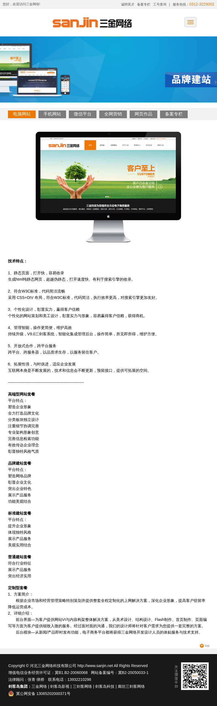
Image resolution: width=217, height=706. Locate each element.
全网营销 (113, 114)
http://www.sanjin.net (95, 665)
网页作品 (143, 114)
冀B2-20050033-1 (133, 672)
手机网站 (52, 114)
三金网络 (39, 686)
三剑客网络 (82, 686)
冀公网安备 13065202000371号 (39, 693)
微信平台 (82, 114)
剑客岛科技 (104, 686)
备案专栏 (143, 4)
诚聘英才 (127, 4)
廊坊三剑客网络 (131, 686)
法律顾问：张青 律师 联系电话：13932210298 (49, 679)
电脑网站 (22, 114)
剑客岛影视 (59, 686)
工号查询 (159, 4)
